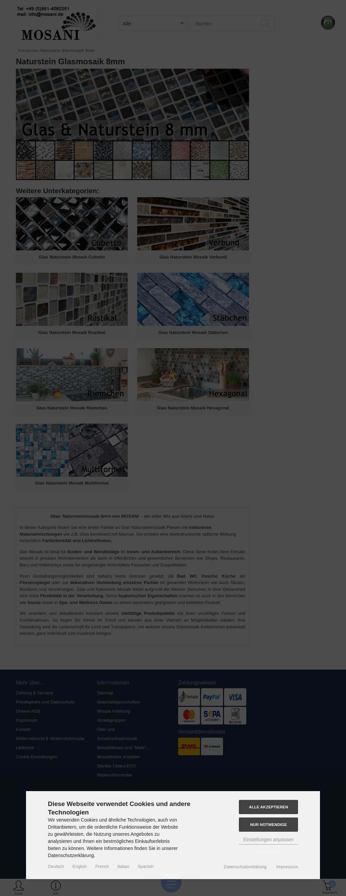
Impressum (287, 866)
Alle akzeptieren (268, 807)
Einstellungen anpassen (268, 839)
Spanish (145, 866)
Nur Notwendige (268, 824)
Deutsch (56, 866)
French (102, 866)
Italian (123, 866)
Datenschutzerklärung (245, 866)
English (80, 866)
